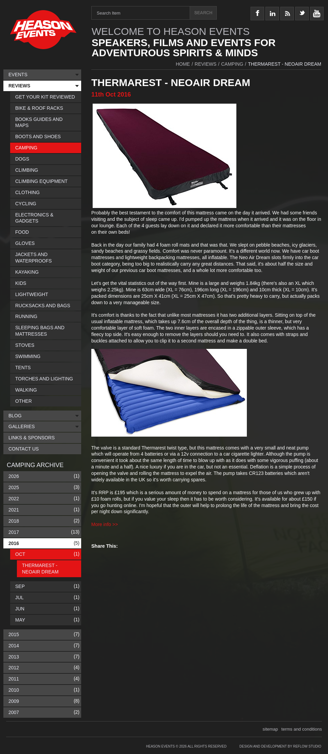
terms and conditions (301, 729)
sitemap (270, 729)
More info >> (104, 524)
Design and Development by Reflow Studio (280, 746)
